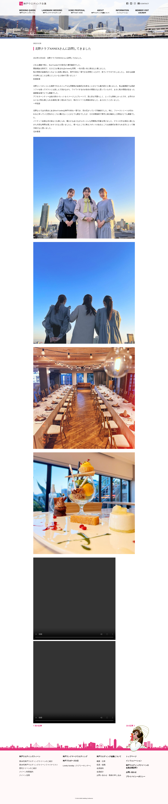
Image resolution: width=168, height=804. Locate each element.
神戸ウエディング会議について (109, 756)
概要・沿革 (101, 761)
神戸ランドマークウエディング (75, 756)
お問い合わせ (131, 772)
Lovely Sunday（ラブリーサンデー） (77, 766)
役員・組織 (101, 765)
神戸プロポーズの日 (71, 761)
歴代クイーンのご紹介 (28, 768)
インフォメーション (134, 761)
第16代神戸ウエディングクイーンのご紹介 (36, 761)
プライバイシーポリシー (135, 776)
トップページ (131, 756)
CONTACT (143, 4)
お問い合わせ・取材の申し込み (109, 775)
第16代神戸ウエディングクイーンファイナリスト (38, 765)
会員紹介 (100, 772)
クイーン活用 (24, 775)
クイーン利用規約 (26, 772)
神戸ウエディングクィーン (29, 756)
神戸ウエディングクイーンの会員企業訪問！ (137, 766)
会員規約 (100, 768)
